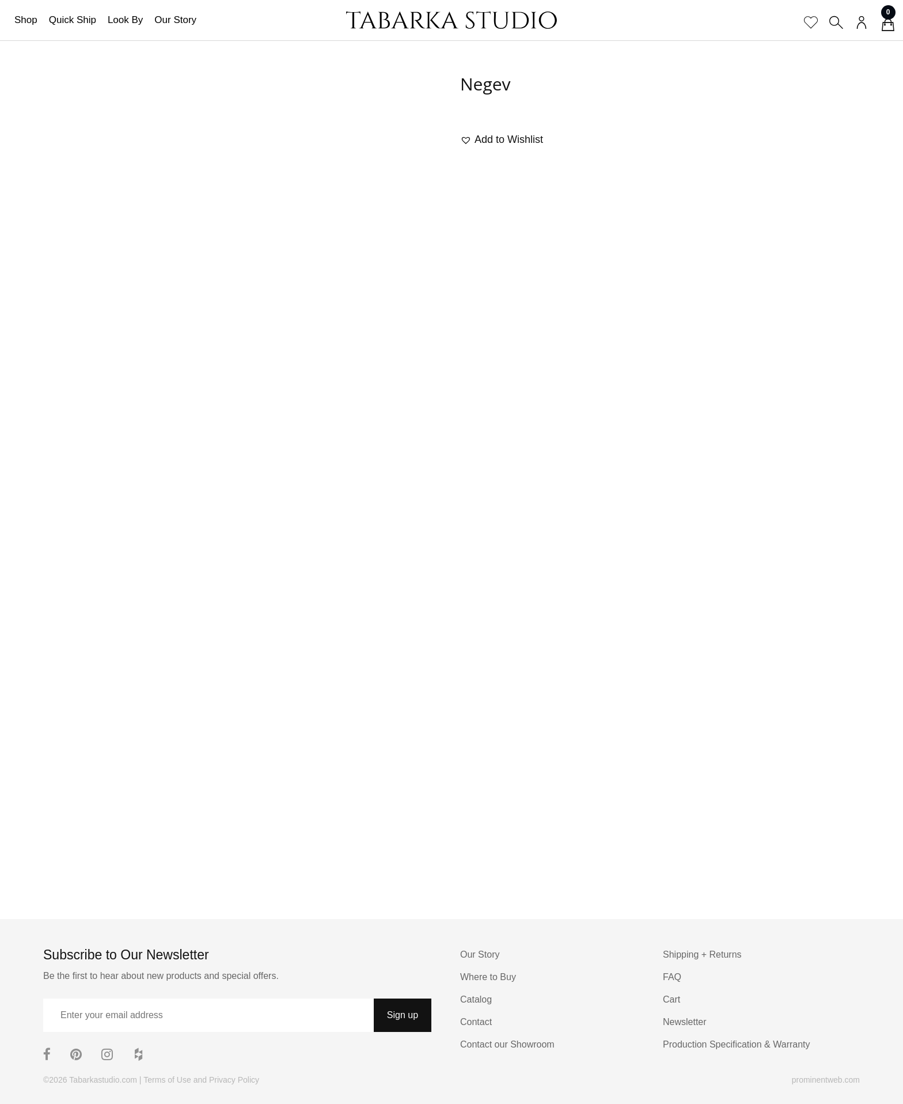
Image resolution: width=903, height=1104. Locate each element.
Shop (25, 19)
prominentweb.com (826, 1079)
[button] (501, 140)
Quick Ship (72, 19)
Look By (125, 19)
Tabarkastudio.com (103, 1079)
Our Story (175, 19)
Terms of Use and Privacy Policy (201, 1079)
